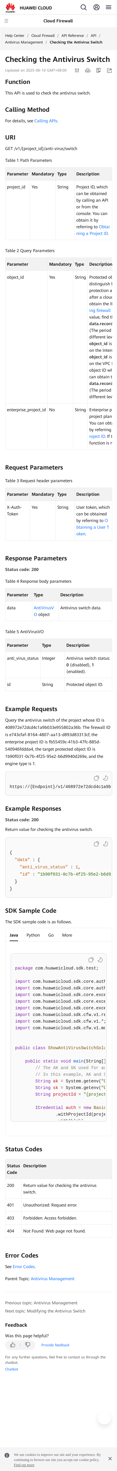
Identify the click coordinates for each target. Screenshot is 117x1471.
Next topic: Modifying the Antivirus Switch (45, 1311)
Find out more (24, 1465)
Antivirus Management (24, 42)
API (93, 36)
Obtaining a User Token (92, 527)
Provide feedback (55, 1345)
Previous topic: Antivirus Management (41, 1302)
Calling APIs (45, 120)
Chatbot (11, 1369)
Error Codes (24, 1266)
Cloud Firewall (43, 36)
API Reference (73, 36)
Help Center (14, 36)
